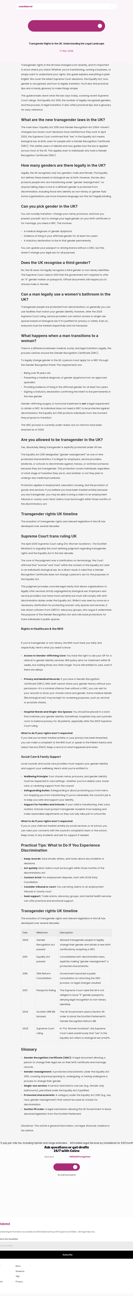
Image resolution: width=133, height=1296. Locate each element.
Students (86, 1271)
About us (61, 1250)
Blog (59, 1266)
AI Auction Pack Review (93, 1266)
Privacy (85, 1256)
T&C (84, 1250)
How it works (63, 1261)
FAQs (59, 1256)
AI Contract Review (91, 1261)
